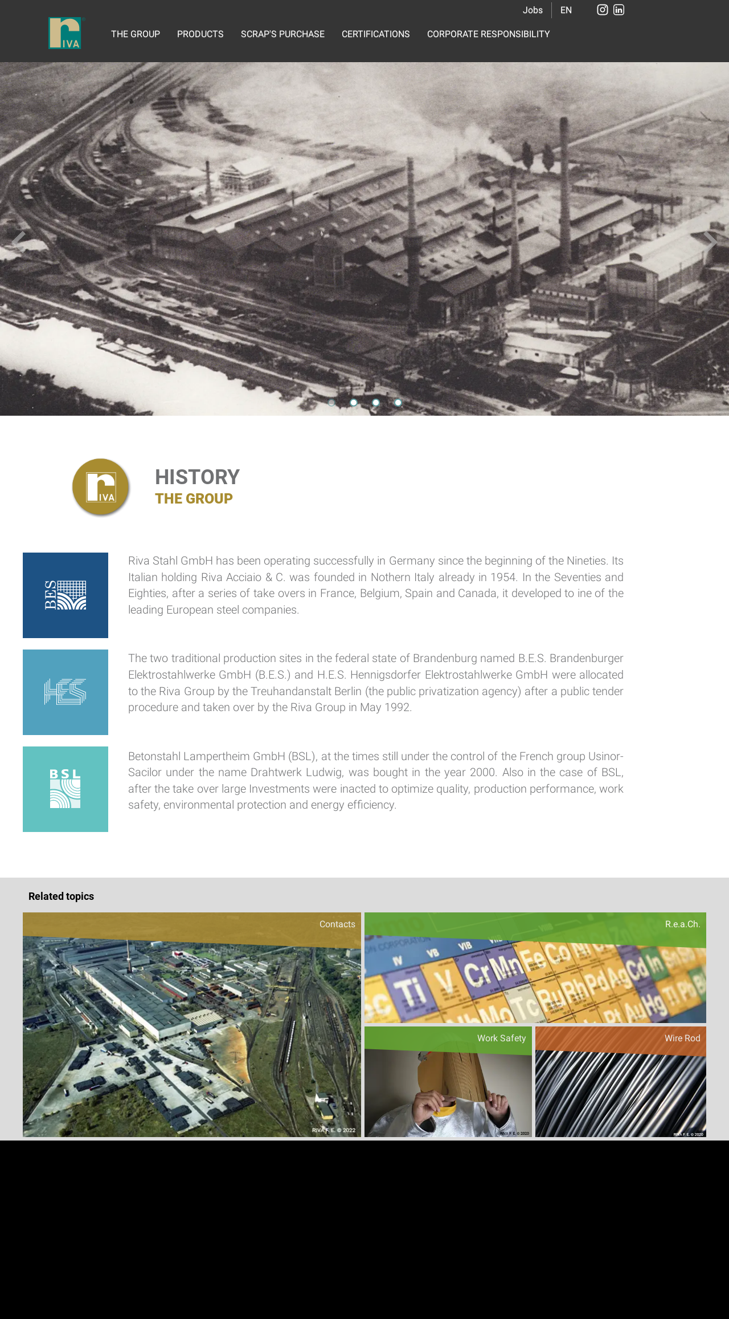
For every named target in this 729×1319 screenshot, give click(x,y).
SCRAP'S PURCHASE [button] (283, 34)
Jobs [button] (533, 10)
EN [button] (566, 10)
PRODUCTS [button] (200, 34)
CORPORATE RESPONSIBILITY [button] (488, 34)
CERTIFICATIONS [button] (376, 34)
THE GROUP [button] (135, 34)
